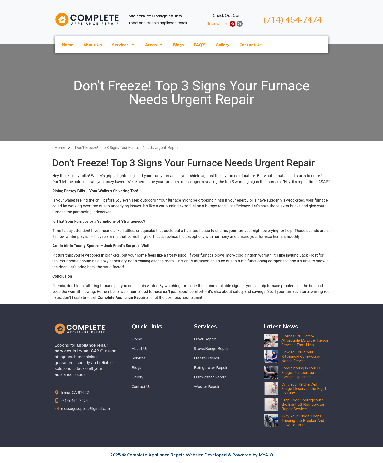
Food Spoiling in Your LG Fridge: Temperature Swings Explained (301, 372)
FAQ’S (200, 44)
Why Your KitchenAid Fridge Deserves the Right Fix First (303, 388)
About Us (92, 44)
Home (67, 44)
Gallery (222, 44)
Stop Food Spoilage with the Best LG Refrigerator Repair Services (302, 404)
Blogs (178, 44)
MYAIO (266, 455)
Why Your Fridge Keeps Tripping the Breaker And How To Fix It (302, 420)
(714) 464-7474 (293, 19)
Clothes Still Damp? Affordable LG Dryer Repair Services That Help (304, 340)
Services (123, 44)
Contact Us (250, 44)
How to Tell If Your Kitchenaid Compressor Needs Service (300, 356)
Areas (154, 44)
